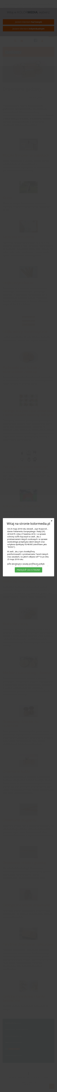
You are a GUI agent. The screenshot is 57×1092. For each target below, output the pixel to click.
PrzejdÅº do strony (28, 569)
